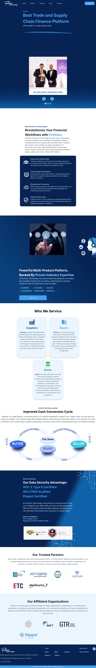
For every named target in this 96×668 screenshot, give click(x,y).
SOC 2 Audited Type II (30, 519)
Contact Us (89, 3)
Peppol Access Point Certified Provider (36, 521)
